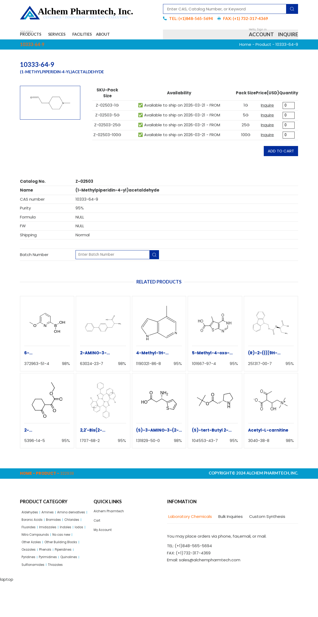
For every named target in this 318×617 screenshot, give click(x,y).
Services (69, 36)
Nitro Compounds (39, 552)
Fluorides (74, 534)
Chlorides (53, 534)
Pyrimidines (33, 589)
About (132, 36)
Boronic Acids (73, 525)
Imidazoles (32, 543)
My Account (105, 537)
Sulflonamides (35, 598)
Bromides (31, 534)
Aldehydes (32, 516)
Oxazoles (75, 571)
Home (245, 47)
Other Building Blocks (42, 571)
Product (263, 47)
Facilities (103, 36)
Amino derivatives (39, 525)
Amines (53, 516)
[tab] (189, 520)
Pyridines (73, 580)
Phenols (29, 580)
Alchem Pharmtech (113, 515)
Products (34, 36)
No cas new (71, 552)
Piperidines (51, 580)
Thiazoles (62, 598)
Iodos (69, 543)
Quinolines (57, 589)
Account (261, 36)
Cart (98, 526)
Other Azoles (34, 562)
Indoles (53, 543)
